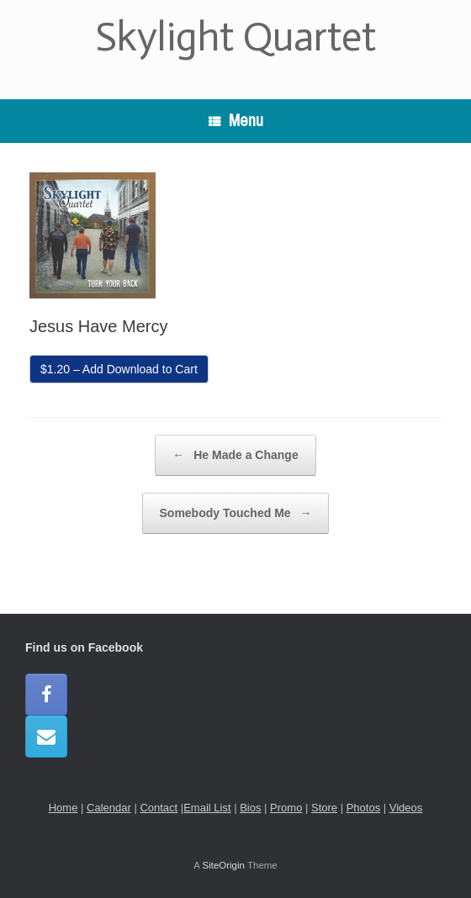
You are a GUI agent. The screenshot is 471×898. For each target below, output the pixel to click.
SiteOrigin (223, 865)
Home (63, 807)
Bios (250, 807)
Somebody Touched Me (236, 513)
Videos (406, 807)
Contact (158, 807)
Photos (363, 807)
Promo (286, 807)
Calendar (109, 807)
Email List (206, 807)
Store (324, 807)
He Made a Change (235, 455)
